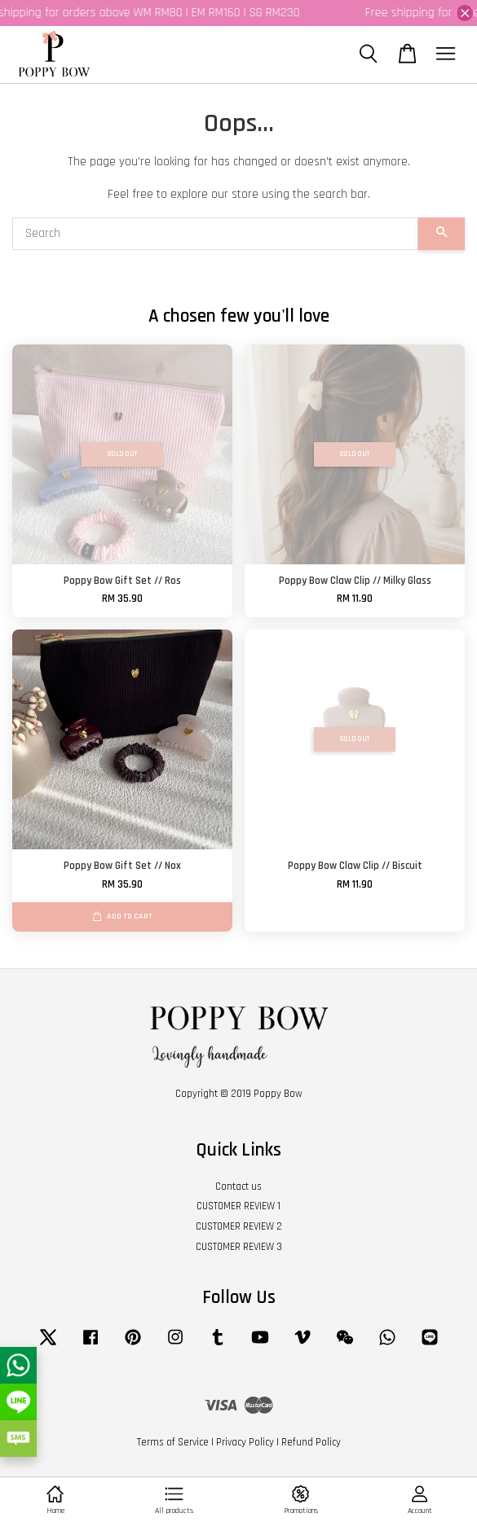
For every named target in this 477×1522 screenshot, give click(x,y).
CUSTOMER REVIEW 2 (239, 1226)
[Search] (215, 233)
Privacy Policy (245, 1442)
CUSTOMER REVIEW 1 (238, 1206)
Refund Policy (311, 1442)
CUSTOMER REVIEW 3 (239, 1246)
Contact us (238, 1186)
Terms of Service (173, 1442)
